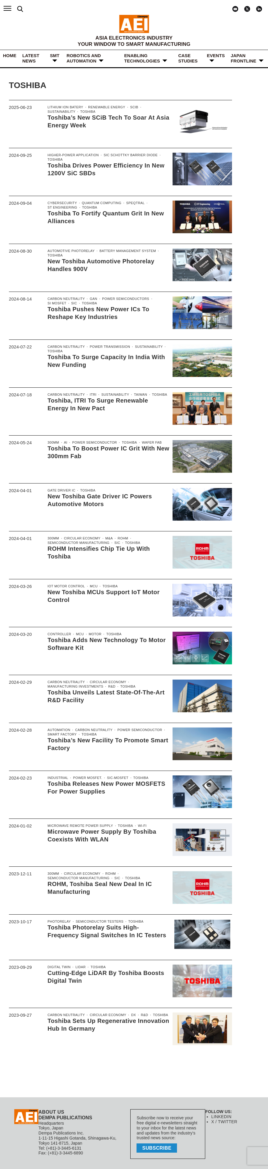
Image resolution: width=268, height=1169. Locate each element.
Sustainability (151, 107)
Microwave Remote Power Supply (78, 826)
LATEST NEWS (30, 58)
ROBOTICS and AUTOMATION (84, 58)
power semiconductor (92, 443)
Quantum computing (99, 203)
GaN (91, 299)
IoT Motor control (65, 586)
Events (216, 55)
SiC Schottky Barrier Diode (126, 155)
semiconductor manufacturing (77, 543)
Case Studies (188, 58)
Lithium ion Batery (64, 107)
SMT (54, 55)
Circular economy (80, 538)
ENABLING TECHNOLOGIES (142, 58)
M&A (106, 538)
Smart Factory (61, 735)
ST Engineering (62, 208)
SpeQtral (131, 203)
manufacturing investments (74, 687)
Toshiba (55, 112)
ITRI (91, 395)
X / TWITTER (223, 1121)
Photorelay (59, 922)
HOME (9, 55)
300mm (53, 443)
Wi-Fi (137, 826)
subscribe (158, 1147)
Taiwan (135, 395)
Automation (58, 730)
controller (59, 634)
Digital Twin (58, 967)
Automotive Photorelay (70, 251)
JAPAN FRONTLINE (243, 58)
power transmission (107, 347)
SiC (72, 304)
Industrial (57, 778)
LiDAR (79, 967)
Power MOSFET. (85, 778)
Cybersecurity (62, 203)
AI (64, 443)
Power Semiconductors (121, 299)
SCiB (130, 107)
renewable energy (103, 107)
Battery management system (124, 251)
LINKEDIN (221, 1116)
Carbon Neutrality (65, 299)
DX (129, 1015)
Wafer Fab (146, 443)
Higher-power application (72, 155)
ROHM (120, 538)
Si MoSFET (56, 304)
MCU (91, 586)
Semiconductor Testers (97, 922)
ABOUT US (50, 1112)
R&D (108, 687)
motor (93, 634)
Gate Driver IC (61, 490)
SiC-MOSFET (114, 778)
